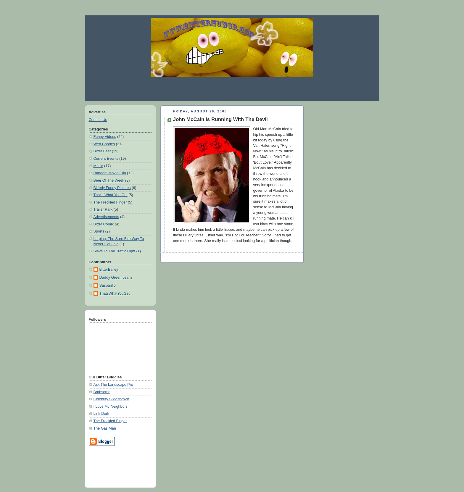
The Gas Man (105, 428)
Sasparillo (107, 285)
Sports (99, 231)
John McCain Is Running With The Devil (220, 119)
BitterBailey (108, 269)
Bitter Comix (104, 224)
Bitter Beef (102, 151)
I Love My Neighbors (111, 406)
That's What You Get (111, 195)
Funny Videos (105, 137)
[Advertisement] (232, 89)
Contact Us (98, 120)
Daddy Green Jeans (116, 277)
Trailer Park (103, 209)
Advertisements (106, 217)
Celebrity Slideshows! (111, 399)
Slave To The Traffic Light (115, 251)
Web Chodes (104, 144)
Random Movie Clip (110, 173)
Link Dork (101, 414)
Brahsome (102, 392)
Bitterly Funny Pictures (112, 188)
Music (98, 166)
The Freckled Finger (110, 202)
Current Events (106, 159)
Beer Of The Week (109, 180)
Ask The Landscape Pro (113, 385)
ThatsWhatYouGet (114, 293)
